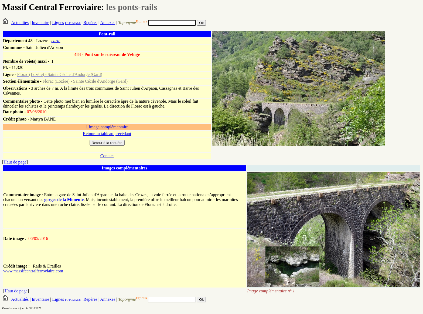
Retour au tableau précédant (107, 133)
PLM (72, 23)
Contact (107, 155)
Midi (77, 23)
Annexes (107, 22)
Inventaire (40, 22)
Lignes (58, 22)
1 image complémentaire (107, 127)
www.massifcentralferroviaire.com (33, 271)
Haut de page (15, 162)
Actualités (20, 22)
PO (67, 23)
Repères (90, 22)
